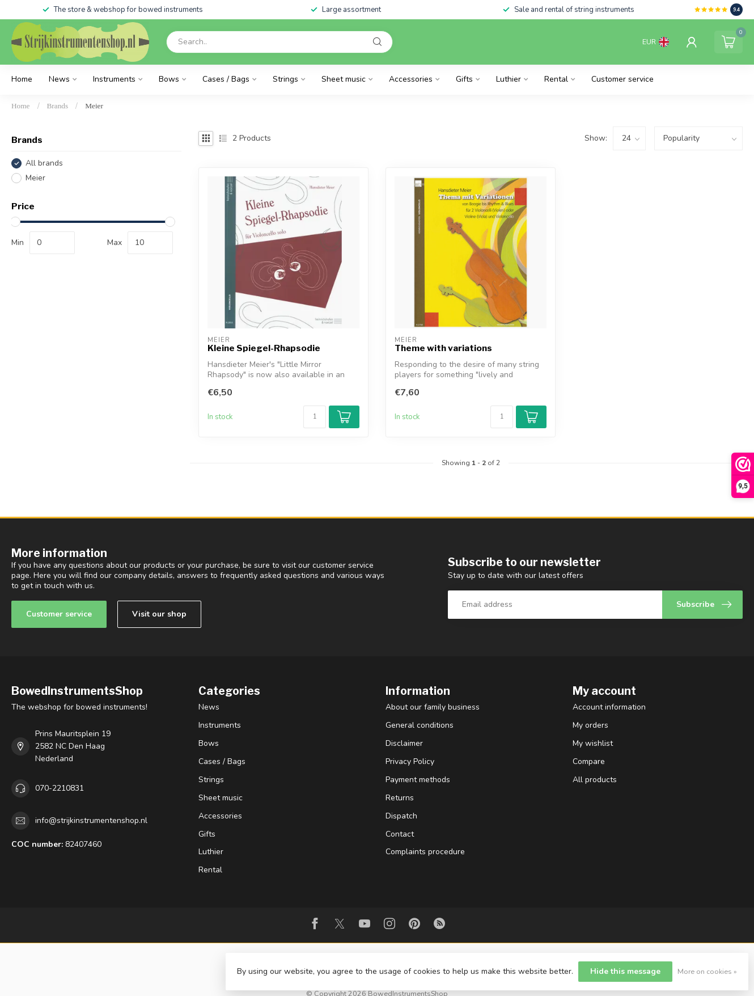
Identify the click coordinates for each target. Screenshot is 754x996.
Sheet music (343, 79)
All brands (44, 163)
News (59, 79)
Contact (400, 834)
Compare (589, 761)
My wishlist (593, 743)
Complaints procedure (425, 851)
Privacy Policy (410, 761)
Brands (58, 106)
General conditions (420, 725)
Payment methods (418, 779)
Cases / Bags (225, 79)
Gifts (464, 79)
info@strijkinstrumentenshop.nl (91, 820)
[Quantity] (314, 417)
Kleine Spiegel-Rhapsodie (263, 348)
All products (595, 779)
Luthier (508, 79)
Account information (609, 707)
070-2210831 (59, 788)
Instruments (114, 79)
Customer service (622, 79)
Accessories (411, 79)
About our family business (433, 707)
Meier (94, 106)
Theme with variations (443, 348)
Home (21, 79)
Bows (169, 79)
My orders (590, 725)
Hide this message (625, 971)
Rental (556, 79)
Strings (285, 79)
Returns (400, 797)
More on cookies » (707, 971)
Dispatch (401, 816)
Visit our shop (159, 614)
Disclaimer (404, 743)
